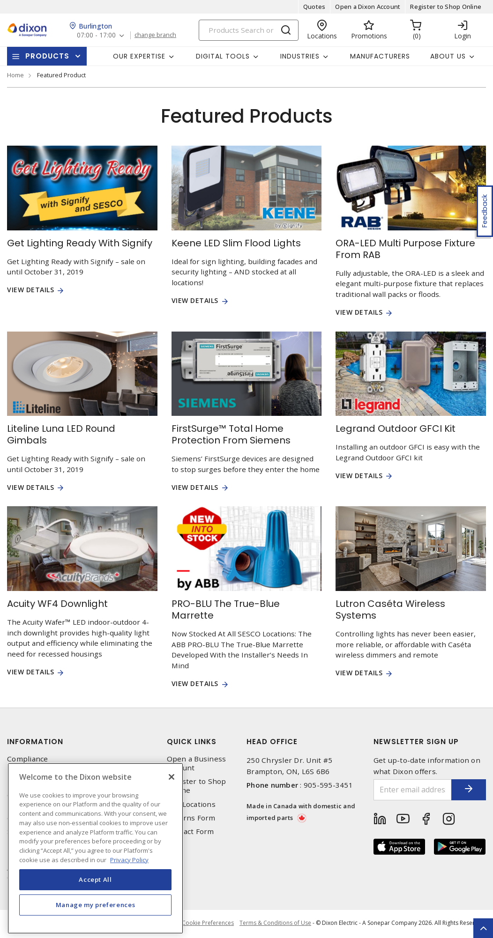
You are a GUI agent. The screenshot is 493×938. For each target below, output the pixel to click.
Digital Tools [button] (223, 56)
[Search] (249, 30)
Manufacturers (380, 56)
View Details (30, 290)
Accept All (95, 892)
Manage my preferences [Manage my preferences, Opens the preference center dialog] (95, 918)
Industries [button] (300, 56)
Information (35, 741)
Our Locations (191, 804)
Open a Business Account (196, 763)
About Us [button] (448, 56)
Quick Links (192, 741)
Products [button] (47, 56)
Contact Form (190, 831)
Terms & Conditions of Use (275, 924)
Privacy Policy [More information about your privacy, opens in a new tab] (129, 872)
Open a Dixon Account (367, 6)
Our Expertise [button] (139, 56)
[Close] (171, 790)
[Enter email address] (406, 789)
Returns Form (191, 817)
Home (15, 75)
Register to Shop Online (445, 6)
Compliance (27, 758)
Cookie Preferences (206, 924)
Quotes (314, 6)
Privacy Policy (31, 772)
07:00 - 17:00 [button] (96, 35)
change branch (157, 35)
